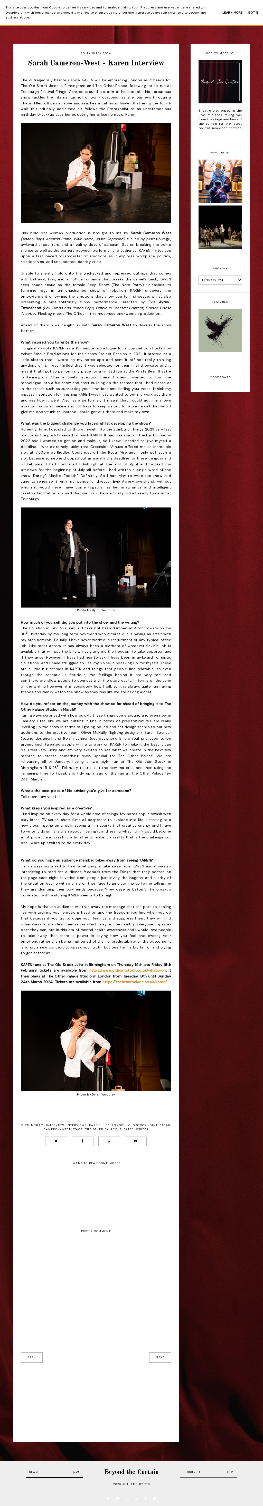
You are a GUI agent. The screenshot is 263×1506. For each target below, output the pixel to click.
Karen (94, 1125)
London (119, 1125)
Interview (55, 1125)
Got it (253, 13)
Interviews (77, 1125)
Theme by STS (138, 1484)
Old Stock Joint (142, 1125)
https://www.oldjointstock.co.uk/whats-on (126, 970)
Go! (76, 1471)
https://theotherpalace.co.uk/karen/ (134, 982)
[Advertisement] (96, 1398)
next (160, 1357)
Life (106, 1125)
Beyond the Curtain (131, 1472)
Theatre (127, 1129)
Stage (78, 1129)
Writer (142, 1129)
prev (31, 1357)
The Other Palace (101, 1129)
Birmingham (32, 1125)
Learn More (232, 13)
